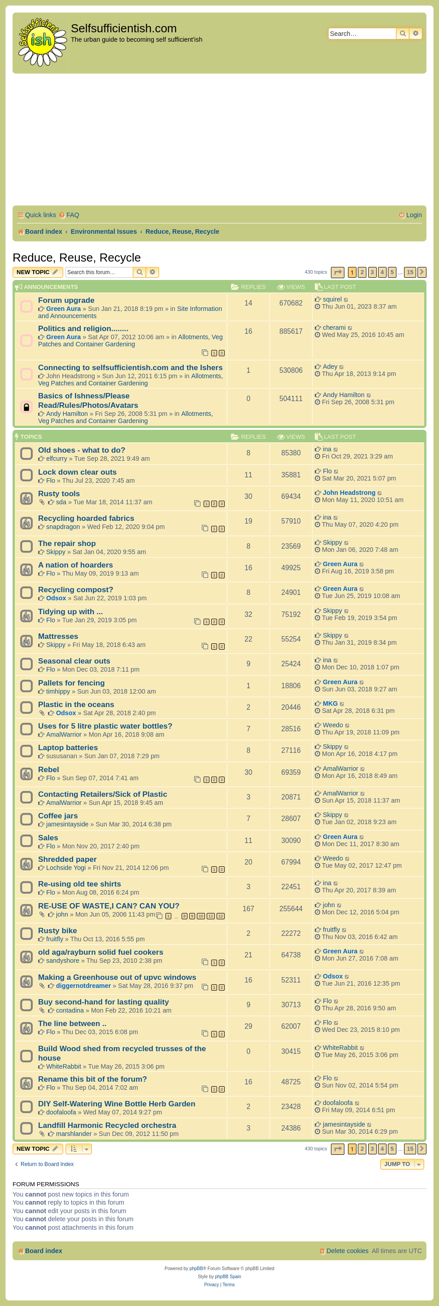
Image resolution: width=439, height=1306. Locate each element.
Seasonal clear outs (74, 660)
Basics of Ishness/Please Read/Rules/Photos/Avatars (88, 400)
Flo (50, 480)
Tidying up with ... (70, 611)
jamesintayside (67, 824)
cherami (334, 327)
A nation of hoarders (75, 564)
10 (201, 916)
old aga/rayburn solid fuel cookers (100, 952)
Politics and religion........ (83, 328)
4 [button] (382, 272)
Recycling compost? (75, 589)
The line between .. (72, 1023)
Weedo (333, 725)
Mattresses (58, 636)
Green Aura (63, 308)
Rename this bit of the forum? (92, 1079)
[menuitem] (68, 215)
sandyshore (62, 960)
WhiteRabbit (63, 1066)
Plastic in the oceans (76, 704)
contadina (70, 1010)
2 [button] (362, 272)
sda (61, 502)
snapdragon (63, 526)
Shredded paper (67, 859)
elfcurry (56, 458)
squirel (332, 299)
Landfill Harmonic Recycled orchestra (107, 1125)
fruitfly (54, 939)
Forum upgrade (66, 300)
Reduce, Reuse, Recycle (77, 257)
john (62, 914)
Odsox (56, 598)
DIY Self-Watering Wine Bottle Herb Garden (117, 1103)
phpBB (196, 1268)
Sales (48, 837)
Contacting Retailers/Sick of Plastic (102, 794)
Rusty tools (59, 493)
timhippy (58, 691)
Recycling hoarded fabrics (86, 518)
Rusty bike (57, 930)
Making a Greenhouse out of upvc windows (117, 977)
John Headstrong (349, 492)
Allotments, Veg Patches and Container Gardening (130, 340)
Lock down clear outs (77, 471)
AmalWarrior (64, 734)
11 (211, 916)
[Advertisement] (219, 141)
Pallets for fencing (71, 682)
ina (327, 449)
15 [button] (410, 272)
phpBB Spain (228, 1276)
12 (220, 916)
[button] (337, 272)
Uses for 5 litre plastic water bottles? (105, 725)
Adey (330, 366)
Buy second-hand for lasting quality (103, 1001)
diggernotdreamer (83, 985)
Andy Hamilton (67, 413)
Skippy (55, 551)
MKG (330, 703)
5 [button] (392, 272)
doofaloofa (61, 1112)
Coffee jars (58, 815)
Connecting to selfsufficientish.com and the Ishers (130, 367)
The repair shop (67, 543)
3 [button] (372, 272)
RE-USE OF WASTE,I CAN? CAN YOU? (108, 905)
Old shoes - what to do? (81, 450)
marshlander (73, 1133)
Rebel (48, 769)
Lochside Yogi (66, 867)
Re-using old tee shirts (79, 883)
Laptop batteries (68, 747)
